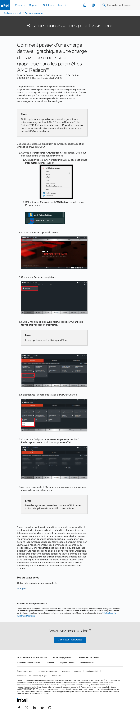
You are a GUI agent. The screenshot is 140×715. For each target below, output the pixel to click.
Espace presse (67, 662)
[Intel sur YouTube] (42, 707)
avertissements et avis (29, 687)
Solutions (48, 5)
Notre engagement (62, 657)
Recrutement (87, 662)
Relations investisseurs (28, 662)
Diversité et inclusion (88, 657)
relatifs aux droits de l (79, 689)
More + (62, 5)
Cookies (77, 671)
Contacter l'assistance (70, 639)
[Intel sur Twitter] (27, 707)
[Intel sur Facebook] (19, 707)
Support (33, 5)
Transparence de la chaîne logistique (32, 676)
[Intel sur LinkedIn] (34, 707)
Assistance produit (13, 13)
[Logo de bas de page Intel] (22, 700)
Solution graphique (34, 13)
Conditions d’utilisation (47, 671)
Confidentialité (92, 671)
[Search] (103, 5)
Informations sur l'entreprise (32, 657)
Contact (50, 662)
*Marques (65, 671)
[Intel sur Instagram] (50, 707)
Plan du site (56, 676)
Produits (19, 5)
